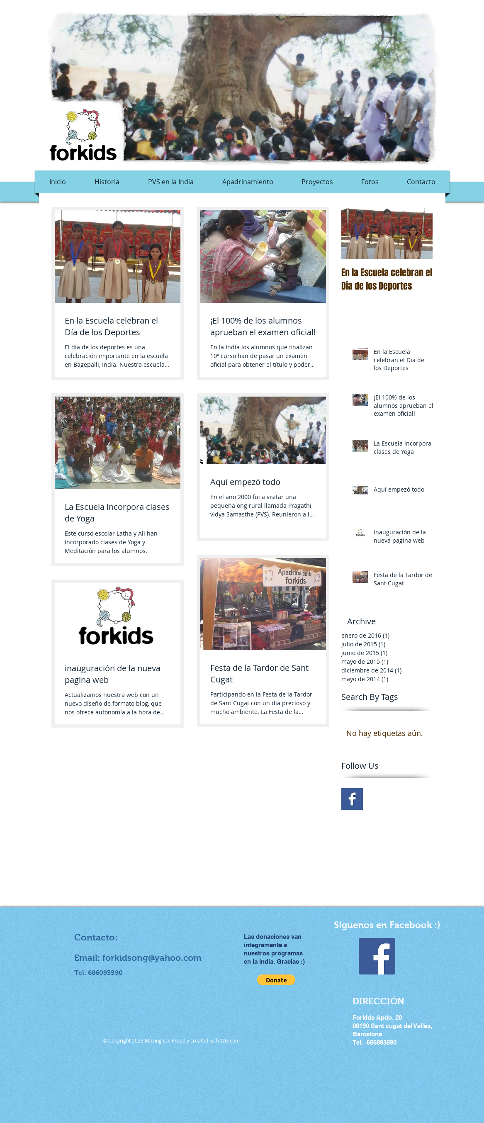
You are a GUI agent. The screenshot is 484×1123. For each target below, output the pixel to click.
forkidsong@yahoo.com (152, 957)
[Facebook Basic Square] (352, 799)
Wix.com (230, 1040)
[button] (276, 979)
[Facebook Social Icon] (377, 956)
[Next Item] (419, 233)
